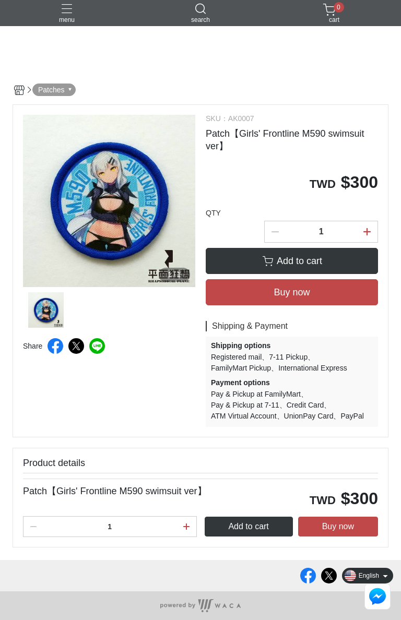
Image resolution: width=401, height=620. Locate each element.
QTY (213, 213)
